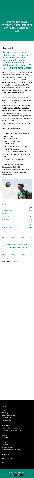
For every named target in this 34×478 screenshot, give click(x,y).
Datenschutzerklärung (8, 459)
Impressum (5, 454)
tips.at (3, 463)
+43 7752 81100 (6, 418)
